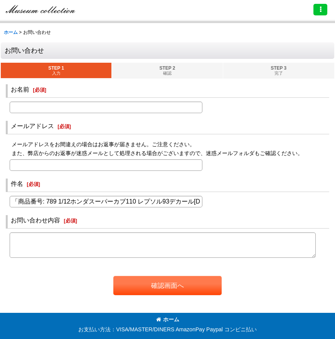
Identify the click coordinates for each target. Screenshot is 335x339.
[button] (320, 9)
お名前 (20, 89)
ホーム (167, 319)
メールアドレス (32, 125)
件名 (17, 183)
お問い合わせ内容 (35, 220)
